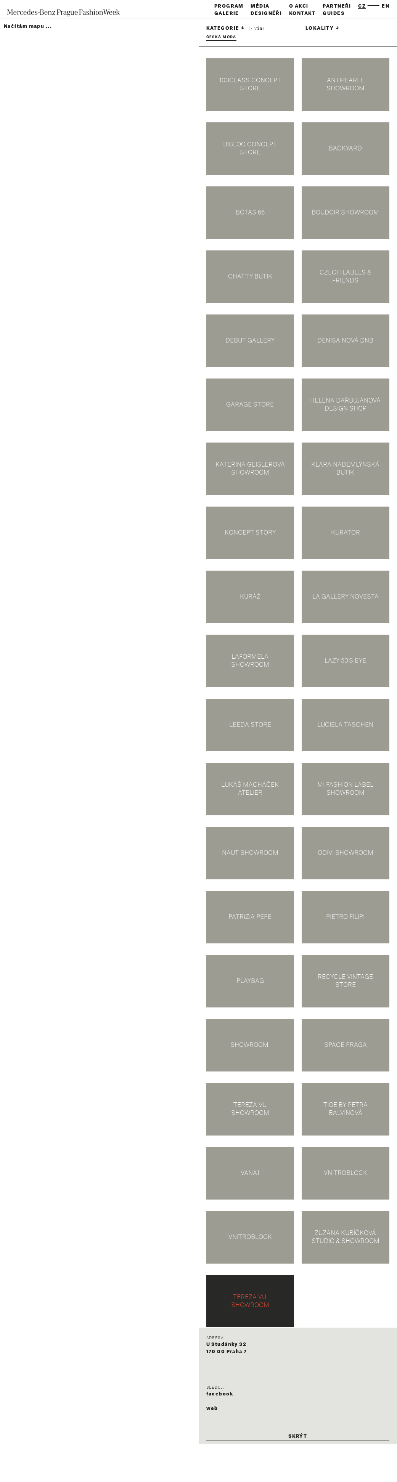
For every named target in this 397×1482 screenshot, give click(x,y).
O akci (299, 6)
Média (260, 6)
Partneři (337, 6)
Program (229, 6)
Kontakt (302, 13)
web (212, 1408)
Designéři (266, 13)
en (385, 6)
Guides (333, 13)
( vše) (256, 28)
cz (362, 6)
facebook (219, 1394)
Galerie (226, 13)
